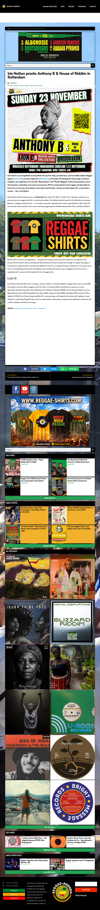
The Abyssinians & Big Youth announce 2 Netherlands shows (79, 461)
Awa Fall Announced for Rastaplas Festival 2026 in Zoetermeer (80, 479)
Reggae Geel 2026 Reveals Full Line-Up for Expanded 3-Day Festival (32, 480)
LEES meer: (10, 832)
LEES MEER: (10, 455)
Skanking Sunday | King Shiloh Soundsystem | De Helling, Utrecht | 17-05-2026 (34, 509)
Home (9, 28)
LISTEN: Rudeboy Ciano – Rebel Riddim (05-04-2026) (32, 461)
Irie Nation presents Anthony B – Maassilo (29, 308)
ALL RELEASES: (11, 551)
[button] (31, 369)
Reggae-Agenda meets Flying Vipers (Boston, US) (34, 861)
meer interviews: (14, 855)
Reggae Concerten (19, 85)
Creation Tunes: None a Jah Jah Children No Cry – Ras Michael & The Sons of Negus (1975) (79, 840)
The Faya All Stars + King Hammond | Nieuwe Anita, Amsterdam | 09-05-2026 (34, 528)
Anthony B (10, 85)
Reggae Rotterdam (30, 85)
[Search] (93, 65)
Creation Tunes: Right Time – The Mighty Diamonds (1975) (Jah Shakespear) (34, 840)
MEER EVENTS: (11, 503)
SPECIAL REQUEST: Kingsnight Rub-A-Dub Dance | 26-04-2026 (80, 508)
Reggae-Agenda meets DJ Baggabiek (80, 860)
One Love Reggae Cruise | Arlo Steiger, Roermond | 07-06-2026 (79, 527)
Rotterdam (39, 85)
